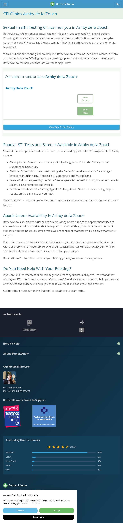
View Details (85, 99)
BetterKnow (62, 4)
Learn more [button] (38, 517)
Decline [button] (20, 510)
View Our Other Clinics (61, 127)
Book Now (85, 111)
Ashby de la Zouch (19, 88)
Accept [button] (56, 510)
